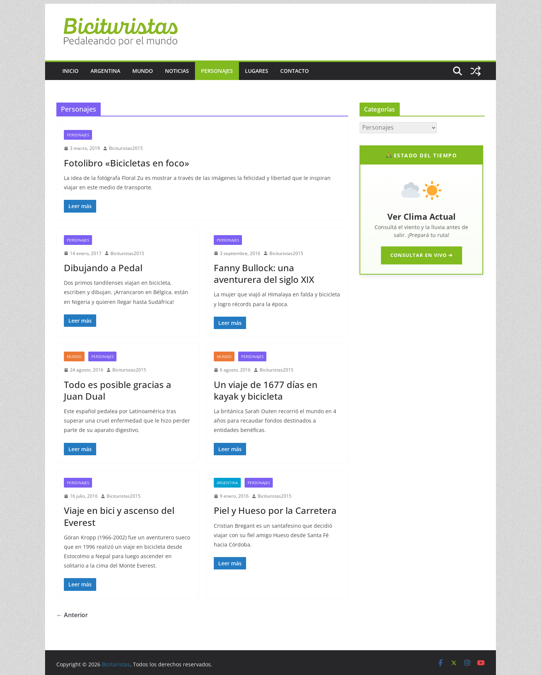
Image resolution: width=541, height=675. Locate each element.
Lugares (256, 70)
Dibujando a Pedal (103, 267)
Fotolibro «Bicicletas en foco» (126, 163)
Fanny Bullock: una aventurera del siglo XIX (264, 273)
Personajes (217, 70)
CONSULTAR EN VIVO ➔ (421, 255)
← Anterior (72, 615)
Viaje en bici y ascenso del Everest (119, 516)
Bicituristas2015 (126, 148)
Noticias (177, 70)
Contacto (294, 70)
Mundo (142, 70)
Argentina (105, 70)
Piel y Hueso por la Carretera (275, 510)
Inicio (70, 70)
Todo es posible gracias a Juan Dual (117, 390)
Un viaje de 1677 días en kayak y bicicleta (265, 390)
